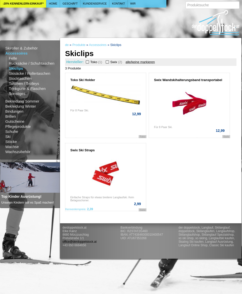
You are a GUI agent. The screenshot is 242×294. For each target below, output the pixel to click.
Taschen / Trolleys (24, 83)
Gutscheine (14, 121)
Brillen (10, 116)
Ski (8, 136)
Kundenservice (95, 3)
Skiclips (16, 68)
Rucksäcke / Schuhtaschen (31, 63)
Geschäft (70, 3)
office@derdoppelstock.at (80, 241)
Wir (133, 3)
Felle (13, 58)
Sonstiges (17, 93)
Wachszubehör (18, 152)
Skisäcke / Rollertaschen (29, 73)
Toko (93, 62)
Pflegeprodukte (18, 126)
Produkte (78, 45)
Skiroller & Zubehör (21, 48)
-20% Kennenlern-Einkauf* (23, 3)
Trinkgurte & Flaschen (27, 88)
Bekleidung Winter (20, 106)
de (67, 45)
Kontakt (118, 3)
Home (53, 3)
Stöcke (11, 141)
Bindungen (14, 111)
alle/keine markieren (140, 62)
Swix (113, 62)
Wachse (12, 146)
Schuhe (11, 131)
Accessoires (16, 53)
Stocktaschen (20, 78)
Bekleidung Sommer (22, 101)
